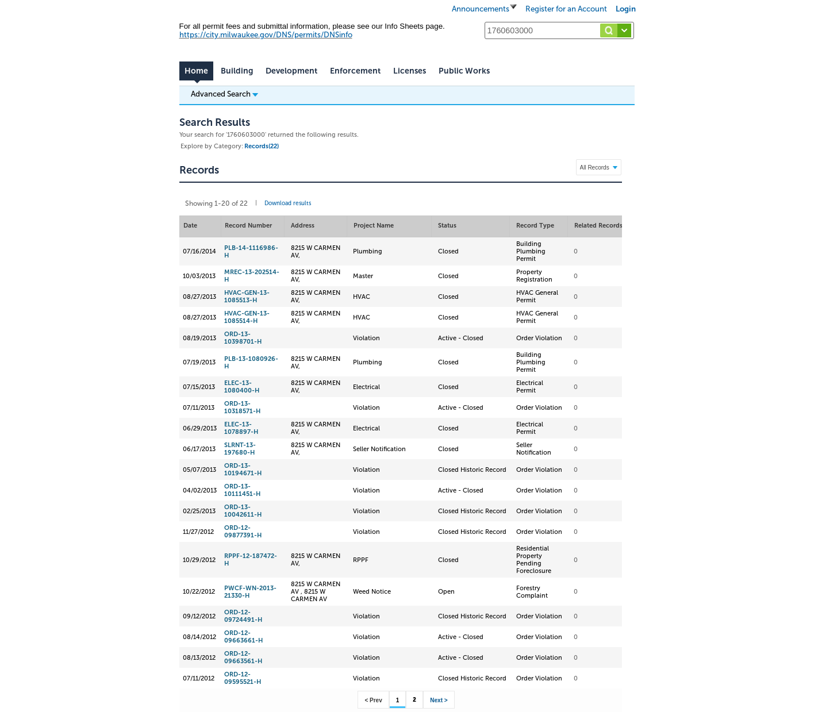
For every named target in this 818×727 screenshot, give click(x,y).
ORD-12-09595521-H (242, 678)
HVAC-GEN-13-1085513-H (247, 296)
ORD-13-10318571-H (242, 407)
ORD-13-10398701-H (243, 337)
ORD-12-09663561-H (243, 657)
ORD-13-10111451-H (242, 490)
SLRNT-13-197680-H (240, 448)
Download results (287, 203)
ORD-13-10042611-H (243, 510)
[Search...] (559, 30)
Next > (438, 700)
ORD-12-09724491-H (243, 616)
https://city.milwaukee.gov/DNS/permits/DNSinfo (265, 34)
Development (291, 71)
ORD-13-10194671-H (243, 469)
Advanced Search (224, 93)
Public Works (464, 71)
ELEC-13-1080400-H (241, 386)
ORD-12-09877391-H (243, 531)
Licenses (409, 71)
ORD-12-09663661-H (243, 636)
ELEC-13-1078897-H (241, 428)
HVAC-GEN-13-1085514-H (247, 317)
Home (196, 71)
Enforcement (355, 71)
